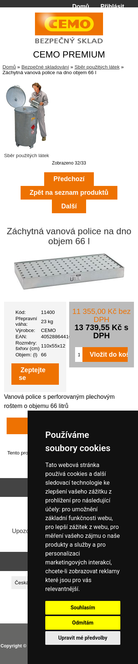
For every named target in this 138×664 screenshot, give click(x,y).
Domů (80, 6)
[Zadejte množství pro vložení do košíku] (78, 354)
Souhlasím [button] (83, 608)
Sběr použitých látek (97, 67)
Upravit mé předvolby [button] (82, 638)
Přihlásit (112, 6)
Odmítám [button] (82, 623)
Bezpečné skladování (45, 67)
